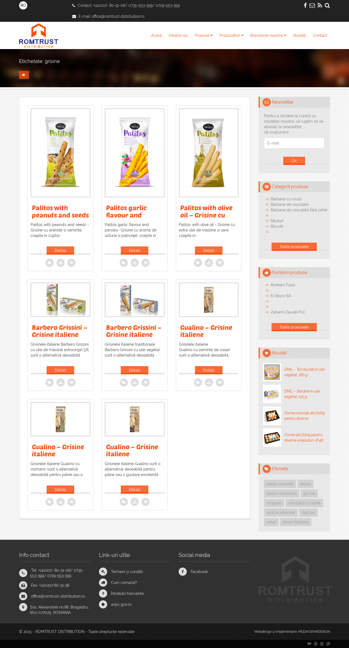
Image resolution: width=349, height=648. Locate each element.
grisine (52, 61)
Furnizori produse (289, 272)
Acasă (156, 35)
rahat (271, 522)
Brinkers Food (283, 285)
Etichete (280, 468)
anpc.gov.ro (121, 604)
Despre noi (178, 35)
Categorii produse (290, 186)
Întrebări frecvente (127, 593)
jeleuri (305, 484)
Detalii (60, 250)
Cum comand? (124, 582)
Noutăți (299, 35)
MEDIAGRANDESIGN (314, 632)
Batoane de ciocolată (290, 204)
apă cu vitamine (281, 512)
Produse (204, 35)
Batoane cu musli (286, 199)
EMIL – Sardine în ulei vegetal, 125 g (302, 394)
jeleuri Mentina (296, 522)
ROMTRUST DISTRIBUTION (60, 631)
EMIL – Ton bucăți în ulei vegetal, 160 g (304, 372)
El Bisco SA (281, 296)
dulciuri (308, 512)
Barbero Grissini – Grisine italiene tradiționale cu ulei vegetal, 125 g (134, 338)
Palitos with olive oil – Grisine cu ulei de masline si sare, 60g (206, 218)
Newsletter (283, 102)
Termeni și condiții (127, 571)
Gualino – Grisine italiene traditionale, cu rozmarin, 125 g (58, 457)
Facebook (199, 571)
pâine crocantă (280, 484)
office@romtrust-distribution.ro (118, 16)
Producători (231, 35)
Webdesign (263, 632)
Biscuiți (277, 226)
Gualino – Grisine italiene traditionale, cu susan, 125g (206, 338)
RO (23, 5)
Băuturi (277, 221)
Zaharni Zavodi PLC (288, 312)
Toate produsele (294, 247)
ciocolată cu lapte (304, 503)
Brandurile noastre (268, 35)
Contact (320, 35)
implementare (286, 632)
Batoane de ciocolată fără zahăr (299, 210)
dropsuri (274, 503)
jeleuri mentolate (282, 493)
